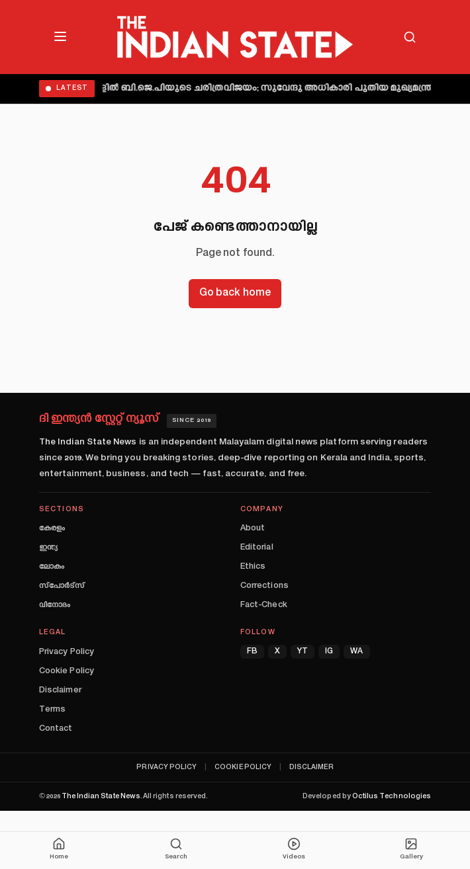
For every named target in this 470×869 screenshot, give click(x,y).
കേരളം (52, 528)
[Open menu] (60, 36)
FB (252, 651)
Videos (294, 848)
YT (302, 651)
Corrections (264, 586)
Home (59, 848)
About (252, 528)
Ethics (252, 566)
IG (329, 651)
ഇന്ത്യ (48, 547)
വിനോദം (54, 605)
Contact (55, 728)
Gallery (411, 848)
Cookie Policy (66, 671)
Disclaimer (60, 690)
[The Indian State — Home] (235, 37)
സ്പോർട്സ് (62, 586)
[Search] (410, 37)
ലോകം (51, 566)
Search (176, 848)
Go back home (235, 293)
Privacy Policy (66, 652)
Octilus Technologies (391, 796)
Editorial (256, 547)
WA (356, 651)
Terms (52, 709)
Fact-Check (263, 605)
